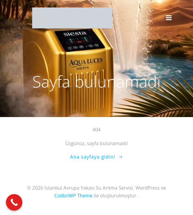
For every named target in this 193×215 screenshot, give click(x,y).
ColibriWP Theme (73, 195)
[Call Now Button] (14, 202)
